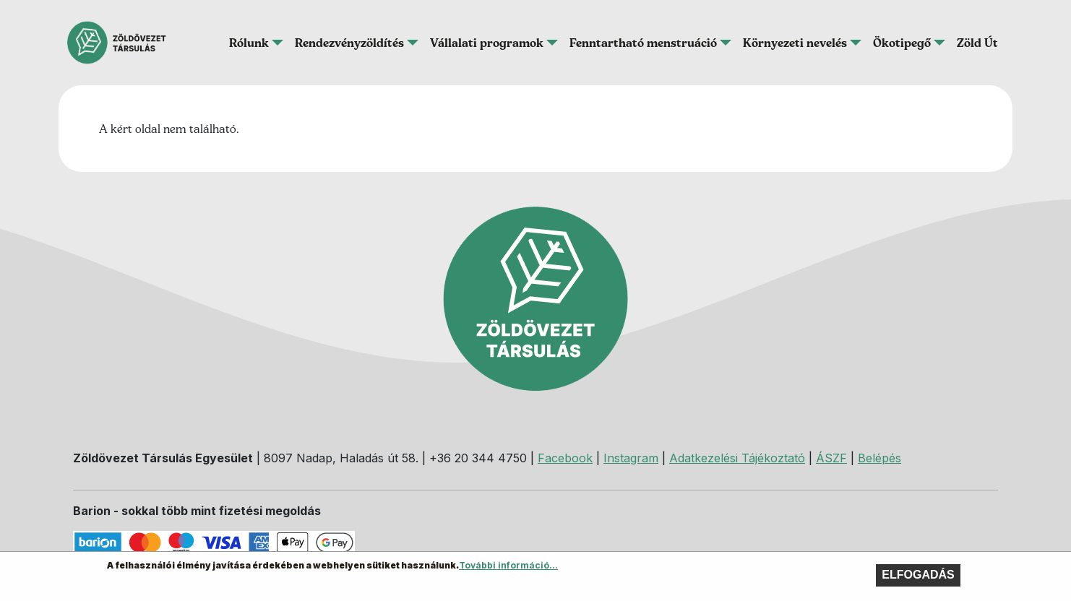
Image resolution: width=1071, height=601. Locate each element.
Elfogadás (918, 577)
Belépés (879, 458)
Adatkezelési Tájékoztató (737, 458)
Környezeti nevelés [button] (795, 42)
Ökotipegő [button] (902, 42)
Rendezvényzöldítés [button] (349, 42)
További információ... (508, 568)
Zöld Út (977, 42)
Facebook (565, 458)
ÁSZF (831, 458)
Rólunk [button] (249, 42)
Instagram (630, 458)
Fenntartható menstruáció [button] (643, 42)
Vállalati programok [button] (486, 42)
